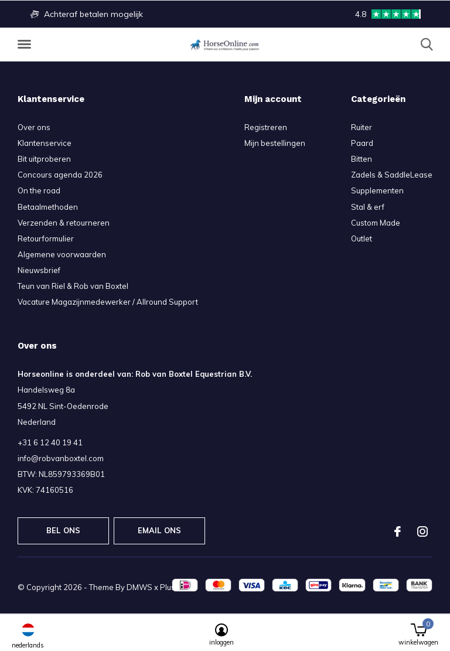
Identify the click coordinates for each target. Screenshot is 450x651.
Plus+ (170, 587)
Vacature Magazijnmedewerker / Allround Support (108, 301)
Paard (362, 143)
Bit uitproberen (44, 158)
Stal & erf (367, 207)
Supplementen (377, 190)
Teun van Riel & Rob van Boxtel (73, 286)
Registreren (265, 127)
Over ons (34, 127)
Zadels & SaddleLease (391, 174)
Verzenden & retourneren (64, 222)
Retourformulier (46, 238)
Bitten (361, 158)
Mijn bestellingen (274, 143)
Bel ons (63, 530)
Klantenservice (44, 143)
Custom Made (375, 222)
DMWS (139, 587)
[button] (26, 45)
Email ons (160, 530)
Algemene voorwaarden (62, 254)
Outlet (361, 238)
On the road (39, 190)
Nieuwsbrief (39, 270)
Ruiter (361, 127)
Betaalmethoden (48, 207)
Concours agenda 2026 (60, 174)
